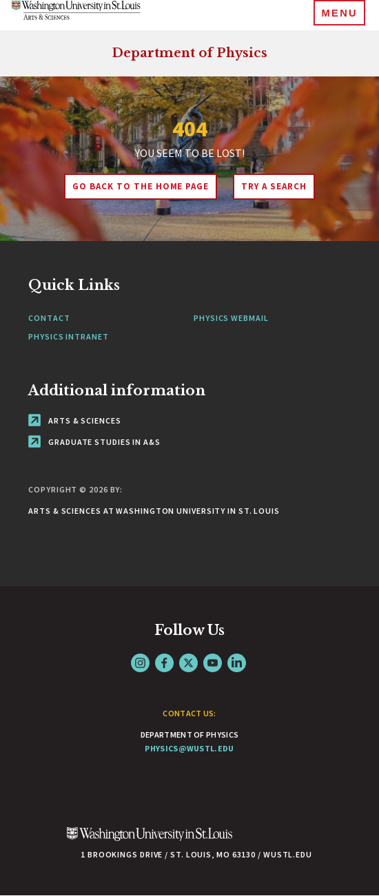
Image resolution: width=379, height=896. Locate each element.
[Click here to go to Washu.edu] (149, 841)
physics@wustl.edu (189, 748)
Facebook (164, 663)
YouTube (212, 663)
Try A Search (274, 186)
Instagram (140, 663)
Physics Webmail (231, 318)
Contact (49, 318)
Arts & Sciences (74, 420)
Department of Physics (189, 53)
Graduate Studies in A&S (94, 442)
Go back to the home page (140, 186)
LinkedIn (237, 663)
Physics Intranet (68, 336)
